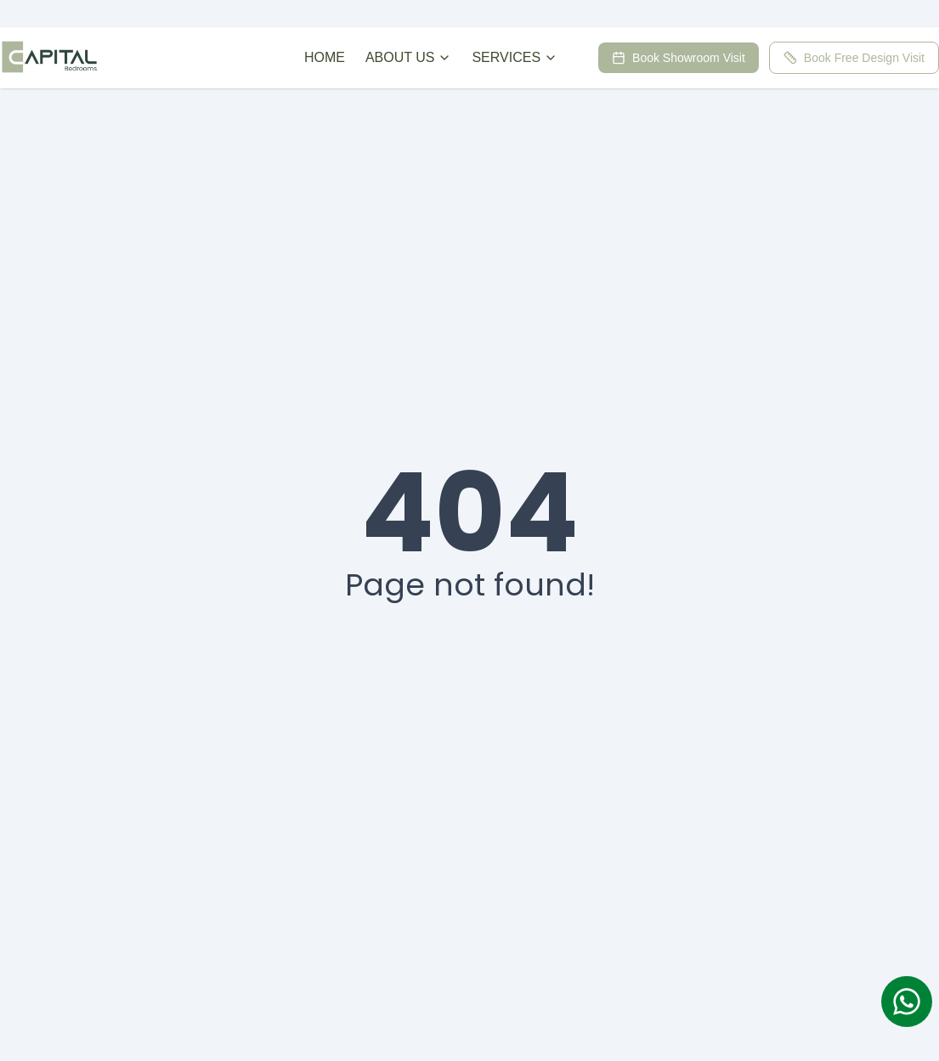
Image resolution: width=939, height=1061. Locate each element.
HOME (324, 57)
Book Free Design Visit (854, 58)
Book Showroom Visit (678, 58)
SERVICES (514, 57)
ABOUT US (408, 57)
